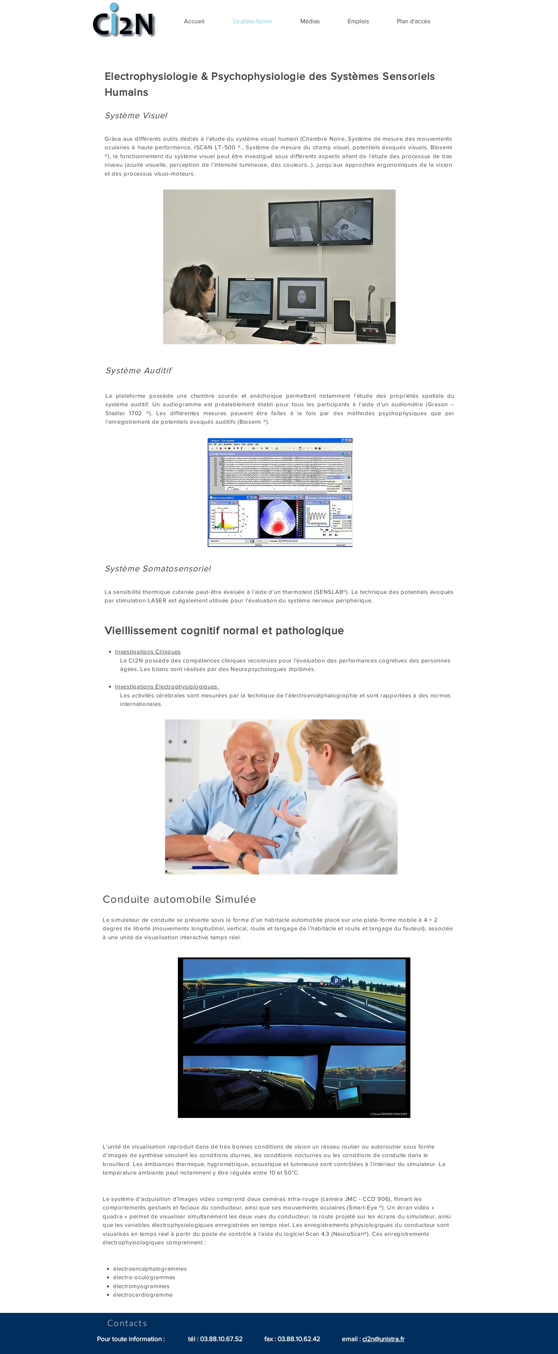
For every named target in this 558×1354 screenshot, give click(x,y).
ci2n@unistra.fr (383, 1338)
